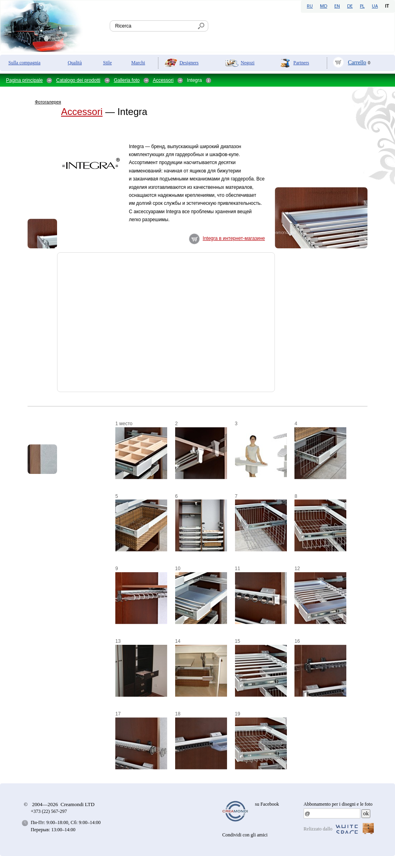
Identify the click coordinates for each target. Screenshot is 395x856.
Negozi (248, 62)
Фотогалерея (48, 101)
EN (337, 6)
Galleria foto (127, 80)
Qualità (75, 62)
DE (350, 6)
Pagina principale (24, 80)
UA (375, 6)
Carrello (357, 62)
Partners (301, 62)
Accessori (163, 80)
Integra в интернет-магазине (234, 238)
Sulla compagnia (24, 62)
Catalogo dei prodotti (78, 80)
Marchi (138, 62)
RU (310, 6)
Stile (107, 62)
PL (362, 6)
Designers (189, 62)
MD (323, 6)
